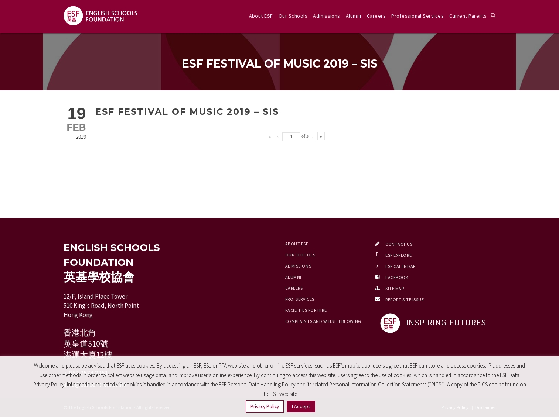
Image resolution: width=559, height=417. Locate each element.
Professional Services (417, 16)
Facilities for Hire (306, 310)
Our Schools (293, 16)
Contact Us (399, 244)
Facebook (396, 277)
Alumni (353, 16)
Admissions (326, 16)
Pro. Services (299, 299)
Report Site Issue (404, 299)
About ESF (261, 16)
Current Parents (468, 16)
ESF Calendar (400, 266)
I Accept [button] (301, 406)
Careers (376, 16)
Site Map (394, 288)
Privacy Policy (264, 406)
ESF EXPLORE (398, 255)
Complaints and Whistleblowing (323, 321)
